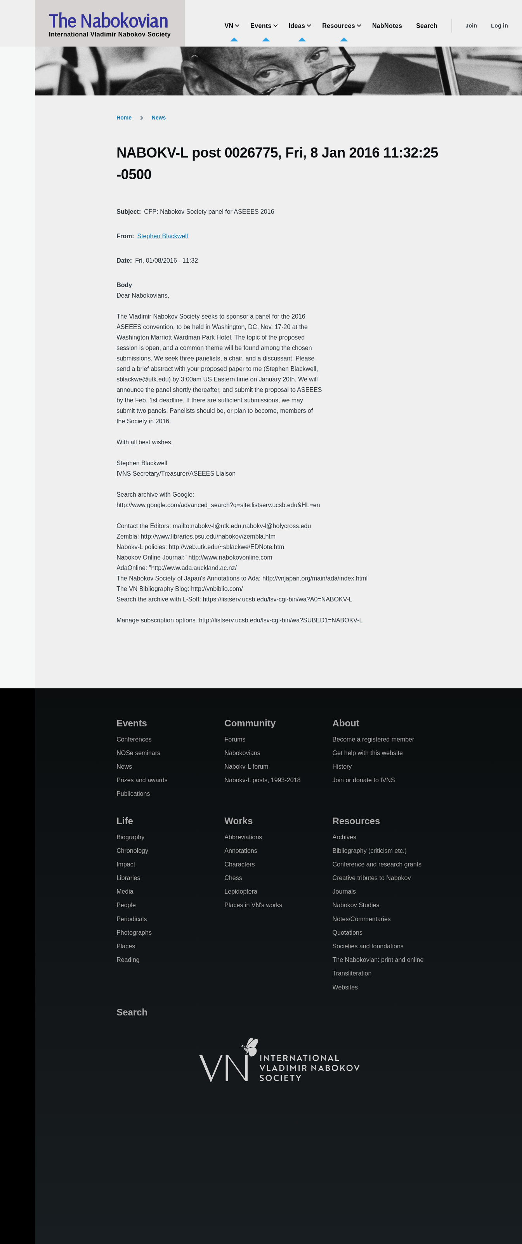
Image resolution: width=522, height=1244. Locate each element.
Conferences (134, 739)
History (342, 766)
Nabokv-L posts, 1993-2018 (262, 780)
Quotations (347, 932)
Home (124, 117)
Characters (239, 864)
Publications (133, 793)
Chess (233, 878)
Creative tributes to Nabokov (372, 878)
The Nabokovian (108, 20)
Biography (130, 837)
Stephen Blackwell (162, 236)
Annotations (240, 850)
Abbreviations (243, 837)
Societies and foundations (368, 946)
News (159, 117)
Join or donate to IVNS (364, 780)
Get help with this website (368, 753)
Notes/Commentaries (362, 919)
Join (471, 26)
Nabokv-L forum (246, 766)
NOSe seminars (138, 753)
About (346, 723)
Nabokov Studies (356, 905)
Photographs (134, 932)
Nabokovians (242, 753)
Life (124, 821)
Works (238, 821)
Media (125, 891)
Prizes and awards (142, 780)
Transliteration (352, 973)
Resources (356, 821)
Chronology (132, 850)
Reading (128, 959)
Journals (344, 891)
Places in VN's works (253, 905)
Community (250, 723)
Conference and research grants (377, 864)
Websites (345, 987)
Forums (234, 739)
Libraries (128, 878)
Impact (125, 864)
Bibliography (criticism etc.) (370, 850)
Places (125, 946)
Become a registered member (373, 739)
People (126, 905)
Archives (344, 837)
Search (131, 1012)
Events (131, 723)
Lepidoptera (240, 891)
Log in (499, 26)
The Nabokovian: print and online (378, 959)
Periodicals (131, 919)
